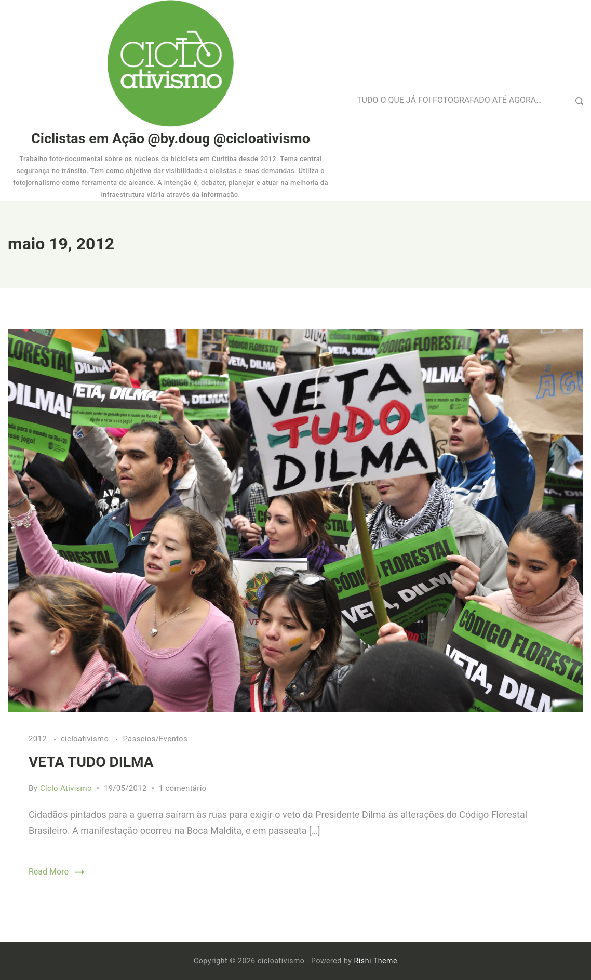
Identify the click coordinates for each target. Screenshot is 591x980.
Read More (49, 872)
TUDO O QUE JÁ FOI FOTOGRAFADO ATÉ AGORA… (449, 100)
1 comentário (183, 788)
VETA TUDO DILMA (91, 762)
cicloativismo (86, 739)
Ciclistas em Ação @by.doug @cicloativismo (170, 138)
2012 (39, 739)
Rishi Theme (375, 961)
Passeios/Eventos (155, 739)
